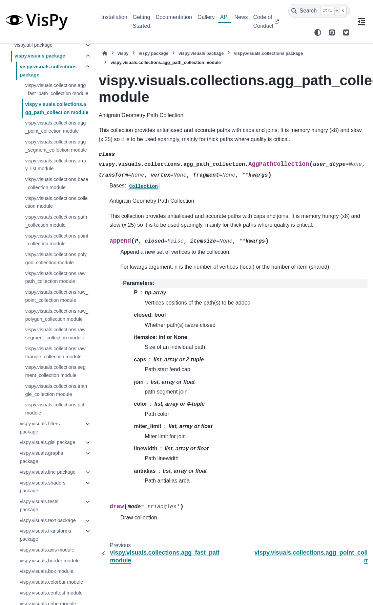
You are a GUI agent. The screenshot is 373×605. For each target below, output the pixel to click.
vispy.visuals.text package (48, 520)
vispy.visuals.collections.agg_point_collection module (55, 127)
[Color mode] (318, 32)
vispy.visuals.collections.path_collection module (56, 221)
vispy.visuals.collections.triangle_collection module (56, 390)
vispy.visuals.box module (46, 571)
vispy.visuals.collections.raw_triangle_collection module (56, 352)
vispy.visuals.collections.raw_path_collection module (56, 277)
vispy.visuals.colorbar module (51, 582)
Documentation (174, 17)
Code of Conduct (263, 21)
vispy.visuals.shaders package (42, 487)
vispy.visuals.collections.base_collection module (56, 183)
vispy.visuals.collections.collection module (56, 202)
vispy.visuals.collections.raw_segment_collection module (56, 333)
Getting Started (141, 21)
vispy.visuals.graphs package (41, 457)
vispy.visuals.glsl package (47, 442)
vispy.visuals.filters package (40, 427)
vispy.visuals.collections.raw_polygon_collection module (56, 315)
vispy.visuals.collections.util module (54, 409)
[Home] (104, 53)
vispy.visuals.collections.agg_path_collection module (56, 108)
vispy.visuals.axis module (47, 550)
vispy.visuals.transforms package (45, 535)
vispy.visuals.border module (50, 560)
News (241, 17)
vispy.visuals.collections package (48, 70)
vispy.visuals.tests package (39, 505)
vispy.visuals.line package (48, 472)
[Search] (319, 11)
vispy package (153, 53)
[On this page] (361, 21)
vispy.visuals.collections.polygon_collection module (55, 258)
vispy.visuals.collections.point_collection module (56, 240)
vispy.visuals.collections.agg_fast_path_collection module (56, 89)
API (224, 17)
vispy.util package (33, 45)
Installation (114, 17)
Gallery (206, 17)
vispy (123, 53)
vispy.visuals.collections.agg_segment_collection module (56, 146)
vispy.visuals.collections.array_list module (55, 165)
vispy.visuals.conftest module (51, 593)
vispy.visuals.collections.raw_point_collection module (56, 296)
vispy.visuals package (39, 56)
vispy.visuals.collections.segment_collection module (55, 371)
